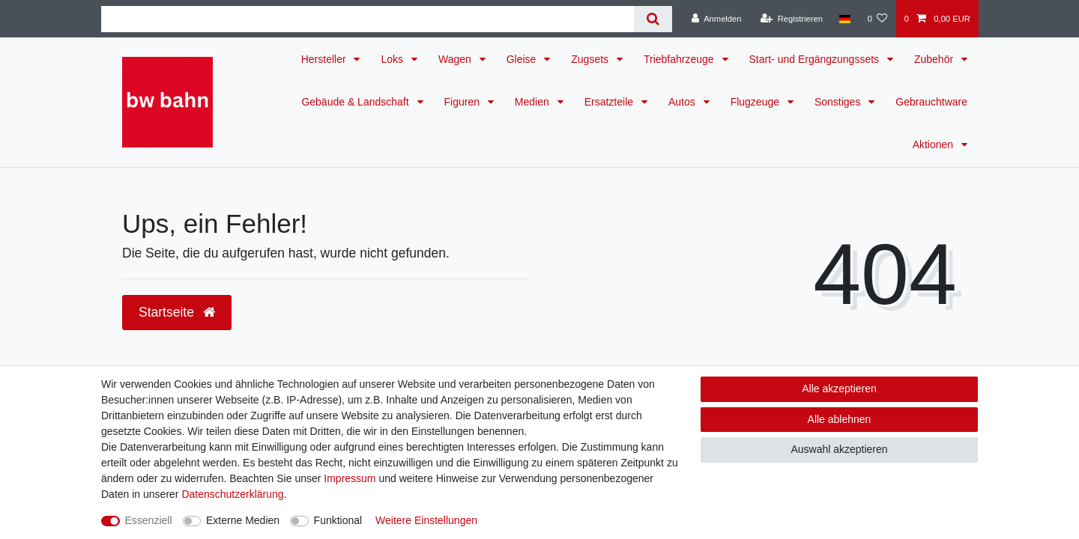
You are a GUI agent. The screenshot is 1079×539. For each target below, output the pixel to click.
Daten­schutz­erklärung (232, 494)
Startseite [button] (177, 312)
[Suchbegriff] (367, 19)
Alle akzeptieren (839, 389)
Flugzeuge (756, 102)
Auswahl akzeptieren (839, 449)
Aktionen (934, 144)
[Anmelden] (716, 18)
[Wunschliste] (877, 18)
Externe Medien (242, 520)
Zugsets (591, 59)
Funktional (338, 520)
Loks (393, 59)
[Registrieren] (791, 18)
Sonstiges (838, 102)
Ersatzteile (610, 102)
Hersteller (325, 59)
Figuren (463, 102)
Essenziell (148, 520)
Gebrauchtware (931, 102)
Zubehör (935, 59)
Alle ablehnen (839, 419)
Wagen (456, 59)
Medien (533, 102)
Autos (683, 102)
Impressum (349, 478)
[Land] (845, 18)
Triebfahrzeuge (680, 59)
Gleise (523, 59)
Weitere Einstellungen (426, 520)
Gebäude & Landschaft (356, 102)
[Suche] (653, 19)
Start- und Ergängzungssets (815, 59)
